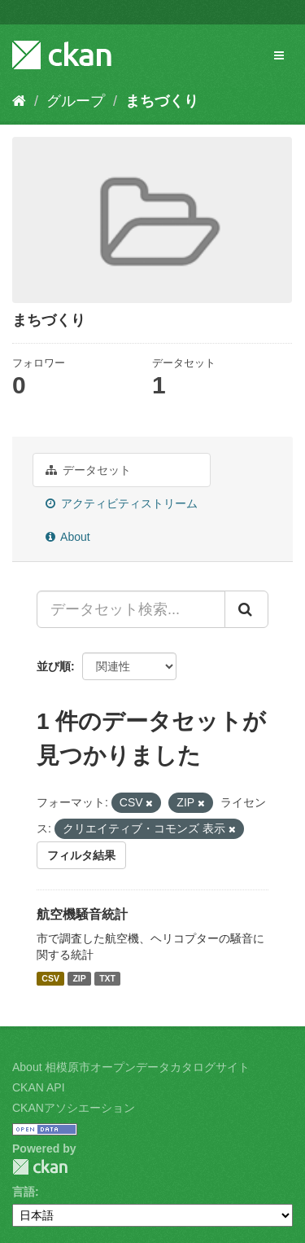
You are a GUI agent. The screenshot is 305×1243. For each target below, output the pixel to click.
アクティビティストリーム (122, 503)
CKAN (40, 1166)
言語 (23, 1191)
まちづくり (161, 101)
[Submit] (246, 609)
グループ (75, 101)
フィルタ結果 (81, 855)
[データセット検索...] (131, 609)
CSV (50, 978)
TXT (107, 978)
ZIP (78, 978)
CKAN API (38, 1087)
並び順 (54, 666)
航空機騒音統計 (82, 914)
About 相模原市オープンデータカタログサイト (131, 1067)
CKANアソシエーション (73, 1107)
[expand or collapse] (279, 55)
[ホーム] (19, 101)
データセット (88, 470)
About (68, 536)
